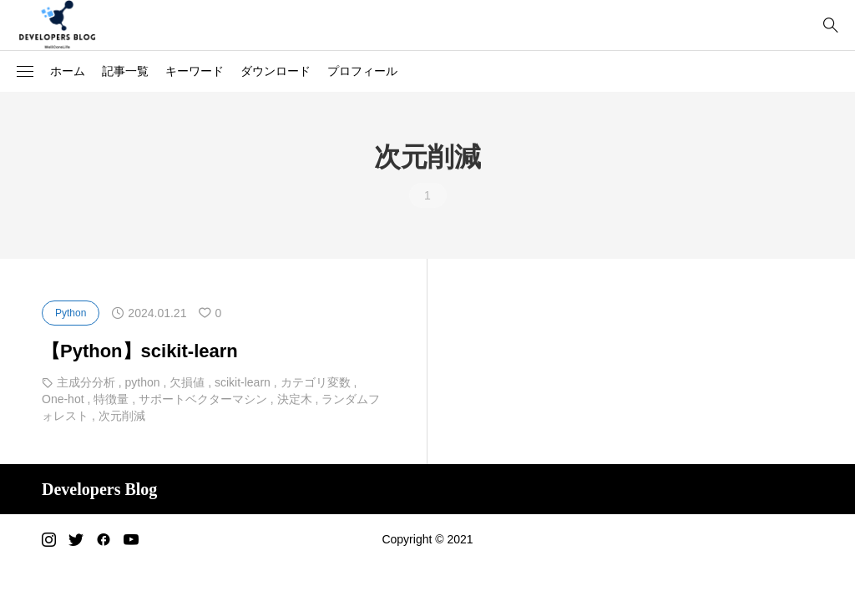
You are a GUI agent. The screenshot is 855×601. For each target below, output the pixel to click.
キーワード (194, 71)
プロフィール (362, 71)
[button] (25, 72)
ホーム (67, 71)
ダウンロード (275, 71)
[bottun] (830, 25)
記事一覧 (125, 71)
